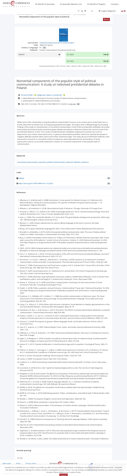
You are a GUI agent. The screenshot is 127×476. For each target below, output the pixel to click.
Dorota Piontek (27, 95)
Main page (7, 463)
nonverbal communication (27, 162)
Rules (18, 463)
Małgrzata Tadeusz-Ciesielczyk (49, 95)
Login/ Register (107, 11)
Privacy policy (31, 463)
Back (106, 19)
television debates (73, 162)
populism (42, 162)
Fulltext (21, 178)
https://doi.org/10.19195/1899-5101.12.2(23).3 (35, 183)
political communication (56, 162)
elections (85, 162)
